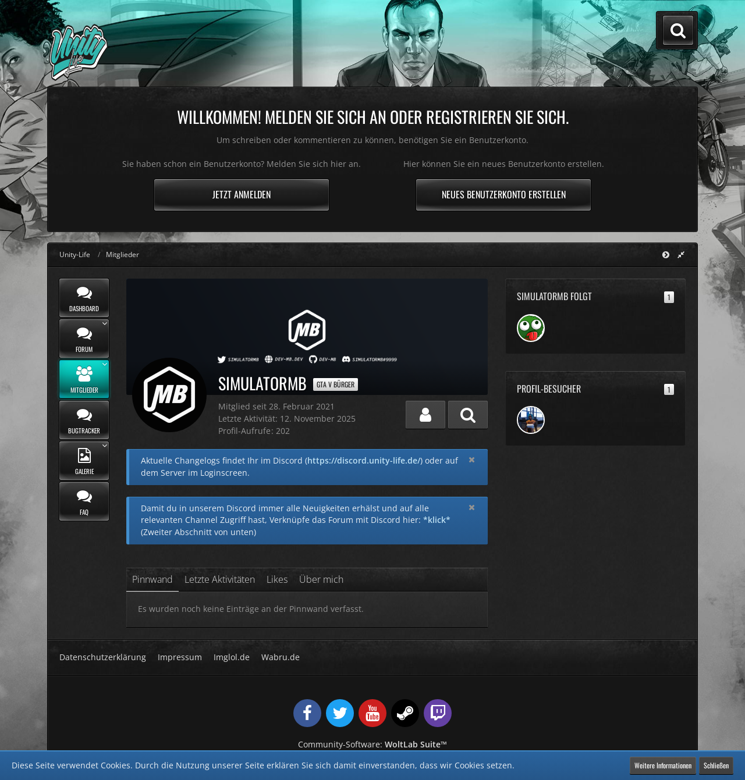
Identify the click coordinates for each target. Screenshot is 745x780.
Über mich (321, 579)
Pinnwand (152, 579)
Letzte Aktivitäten (220, 579)
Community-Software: (372, 744)
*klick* (436, 519)
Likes (277, 579)
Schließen (716, 765)
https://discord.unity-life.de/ (363, 460)
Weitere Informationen (662, 765)
